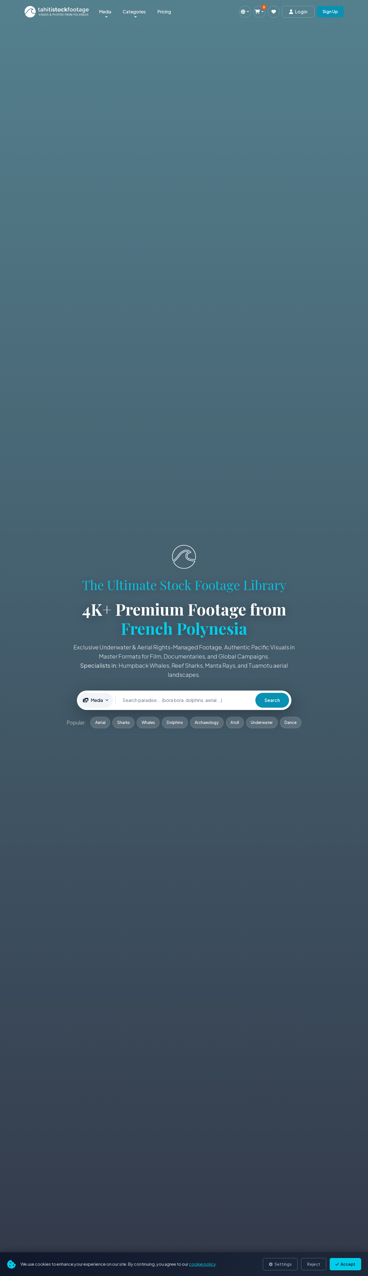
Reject (313, 1264)
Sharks (122, 722)
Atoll (235, 722)
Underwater (263, 722)
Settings (280, 1264)
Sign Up (330, 11)
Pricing (164, 11)
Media (105, 11)
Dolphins (175, 722)
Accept (345, 1264)
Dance (292, 722)
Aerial (99, 722)
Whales (148, 722)
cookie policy (202, 1264)
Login (298, 12)
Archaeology (207, 722)
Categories (134, 11)
